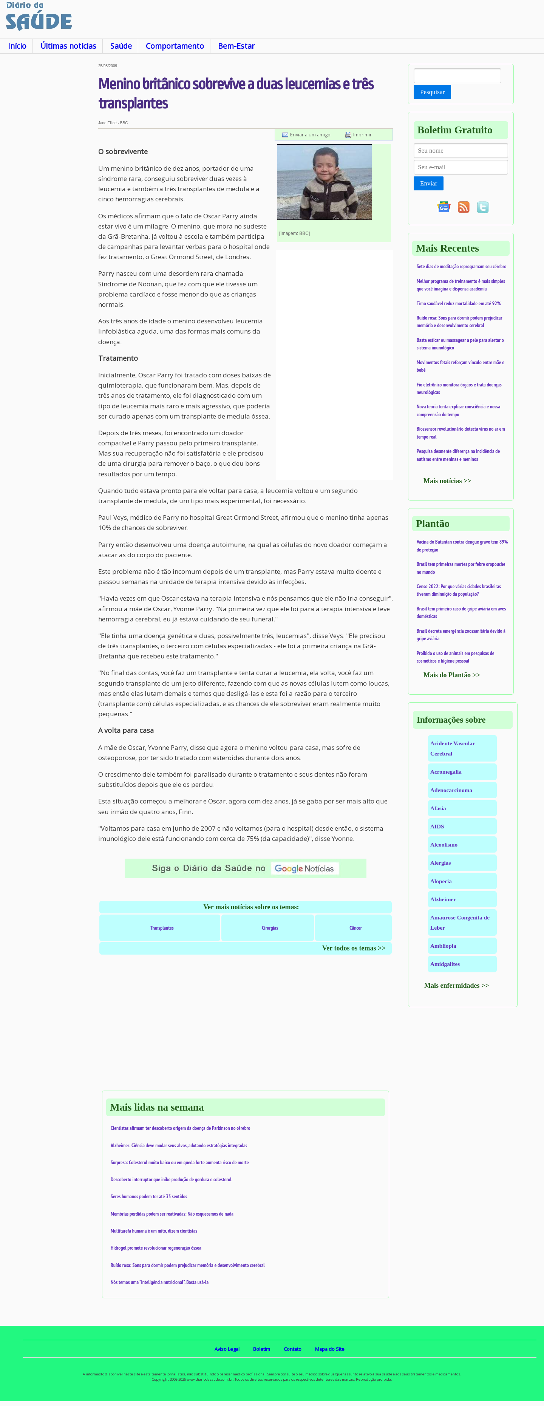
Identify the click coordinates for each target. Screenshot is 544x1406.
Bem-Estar (236, 46)
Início (17, 46)
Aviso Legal (227, 1349)
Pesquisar (432, 92)
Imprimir (362, 134)
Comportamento (175, 46)
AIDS (437, 826)
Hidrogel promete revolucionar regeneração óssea (156, 1247)
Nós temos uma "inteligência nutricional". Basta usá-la (160, 1282)
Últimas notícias (68, 46)
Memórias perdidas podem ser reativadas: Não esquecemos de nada (172, 1213)
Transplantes (161, 927)
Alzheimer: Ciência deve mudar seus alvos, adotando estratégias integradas (179, 1145)
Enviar (428, 183)
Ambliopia (443, 945)
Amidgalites (445, 964)
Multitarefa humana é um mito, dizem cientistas (154, 1230)
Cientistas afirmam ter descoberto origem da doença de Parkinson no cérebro (180, 1128)
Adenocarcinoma (451, 790)
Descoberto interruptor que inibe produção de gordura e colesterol (171, 1179)
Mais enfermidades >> (456, 985)
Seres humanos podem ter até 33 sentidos (149, 1196)
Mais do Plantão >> (451, 675)
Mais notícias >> (447, 481)
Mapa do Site (330, 1349)
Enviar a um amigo (310, 134)
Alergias (440, 862)
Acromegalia (446, 771)
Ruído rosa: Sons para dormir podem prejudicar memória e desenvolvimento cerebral (188, 1265)
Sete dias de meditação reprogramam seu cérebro (462, 266)
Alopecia (441, 881)
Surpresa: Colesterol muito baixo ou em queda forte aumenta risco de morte (180, 1162)
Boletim (261, 1349)
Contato (292, 1349)
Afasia (438, 808)
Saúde (121, 46)
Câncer (355, 927)
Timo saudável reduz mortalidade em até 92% (459, 303)
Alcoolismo (443, 844)
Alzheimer (443, 899)
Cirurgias (270, 927)
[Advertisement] (49, 177)
